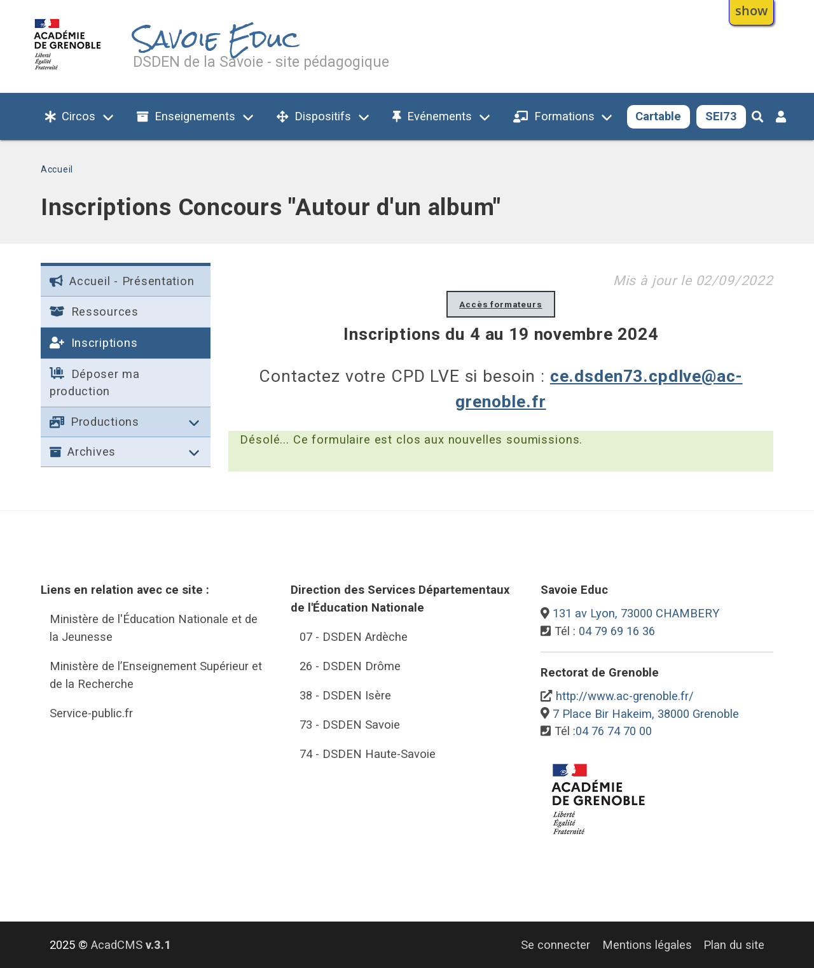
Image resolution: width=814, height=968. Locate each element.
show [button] (751, 10)
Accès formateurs (500, 304)
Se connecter (555, 944)
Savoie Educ (216, 39)
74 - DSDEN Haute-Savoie (368, 754)
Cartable (658, 116)
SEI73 (721, 116)
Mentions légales (647, 944)
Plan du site (733, 944)
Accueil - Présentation (122, 281)
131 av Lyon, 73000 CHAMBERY (636, 613)
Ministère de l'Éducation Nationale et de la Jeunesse (154, 627)
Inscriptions (94, 342)
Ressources (94, 311)
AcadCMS (131, 944)
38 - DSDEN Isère (345, 695)
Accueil (57, 169)
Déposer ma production (95, 382)
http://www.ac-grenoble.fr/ (625, 696)
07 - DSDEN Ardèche (354, 636)
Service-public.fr (91, 713)
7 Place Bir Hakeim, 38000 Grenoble (646, 713)
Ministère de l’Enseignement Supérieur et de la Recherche (156, 675)
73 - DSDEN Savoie (350, 724)
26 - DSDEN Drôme (350, 666)
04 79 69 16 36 (617, 631)
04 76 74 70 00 (614, 731)
